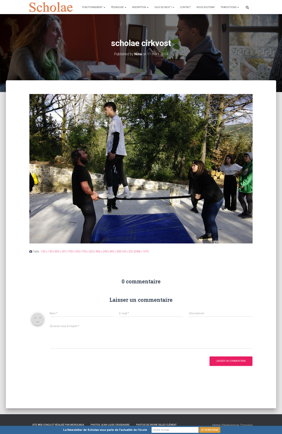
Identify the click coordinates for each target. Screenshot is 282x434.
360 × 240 (102, 251)
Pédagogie (118, 7)
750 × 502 (74, 251)
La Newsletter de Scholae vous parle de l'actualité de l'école (105, 430)
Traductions (230, 7)
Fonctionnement (93, 7)
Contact (185, 7)
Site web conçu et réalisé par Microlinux (58, 424)
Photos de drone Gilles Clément (156, 424)
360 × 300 (115, 251)
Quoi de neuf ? (164, 7)
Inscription (140, 7)
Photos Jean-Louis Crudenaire (110, 424)
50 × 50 (127, 251)
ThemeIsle (246, 425)
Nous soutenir (206, 7)
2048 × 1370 (141, 251)
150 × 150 (47, 251)
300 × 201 (60, 251)
